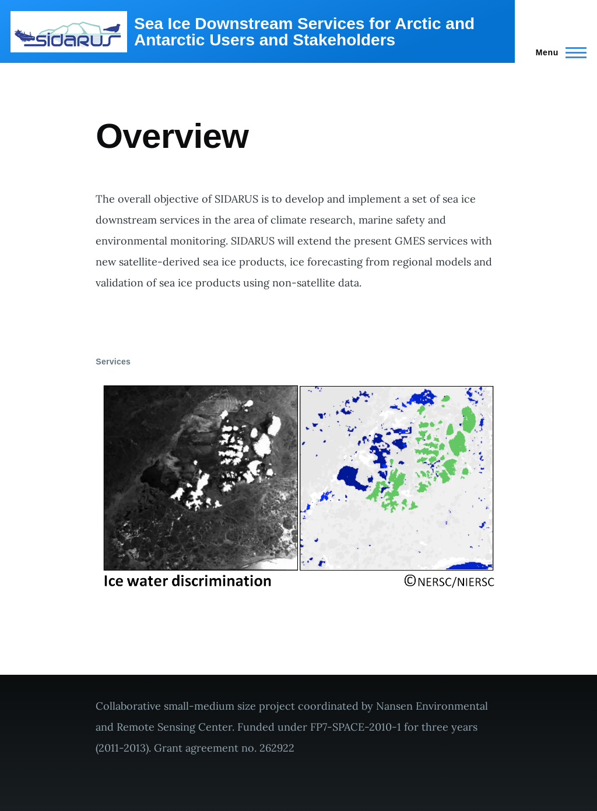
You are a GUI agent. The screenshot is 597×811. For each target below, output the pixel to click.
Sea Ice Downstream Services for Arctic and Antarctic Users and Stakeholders (304, 32)
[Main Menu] (557, 52)
